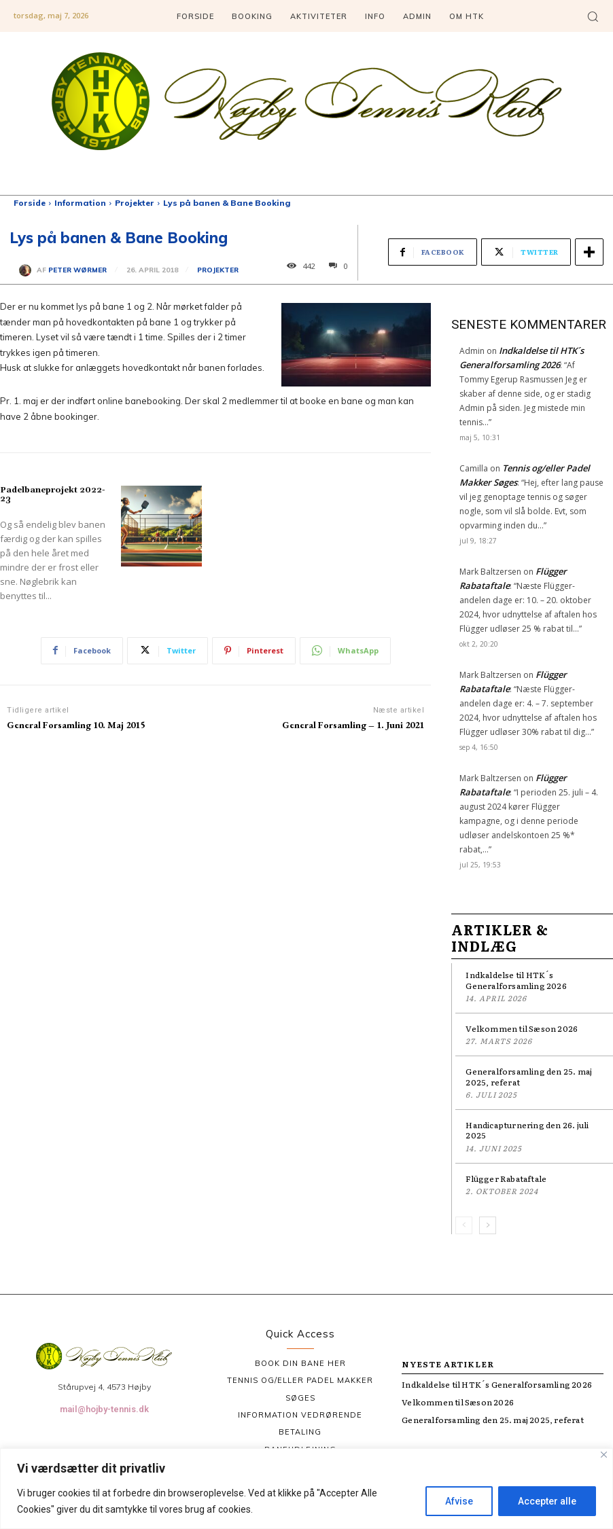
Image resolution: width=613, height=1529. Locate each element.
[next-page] (487, 1225)
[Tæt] (604, 1455)
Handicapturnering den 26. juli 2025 (527, 1130)
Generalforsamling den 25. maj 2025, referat (529, 1076)
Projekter (134, 203)
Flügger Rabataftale (506, 1178)
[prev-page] (463, 1225)
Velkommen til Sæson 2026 (522, 1028)
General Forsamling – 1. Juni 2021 (353, 725)
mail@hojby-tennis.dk (104, 1409)
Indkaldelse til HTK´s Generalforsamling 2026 (516, 980)
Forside (30, 203)
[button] (592, 16)
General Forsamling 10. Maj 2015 (76, 725)
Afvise (459, 1501)
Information (80, 203)
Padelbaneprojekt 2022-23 (52, 494)
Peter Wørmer (77, 270)
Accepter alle (547, 1501)
